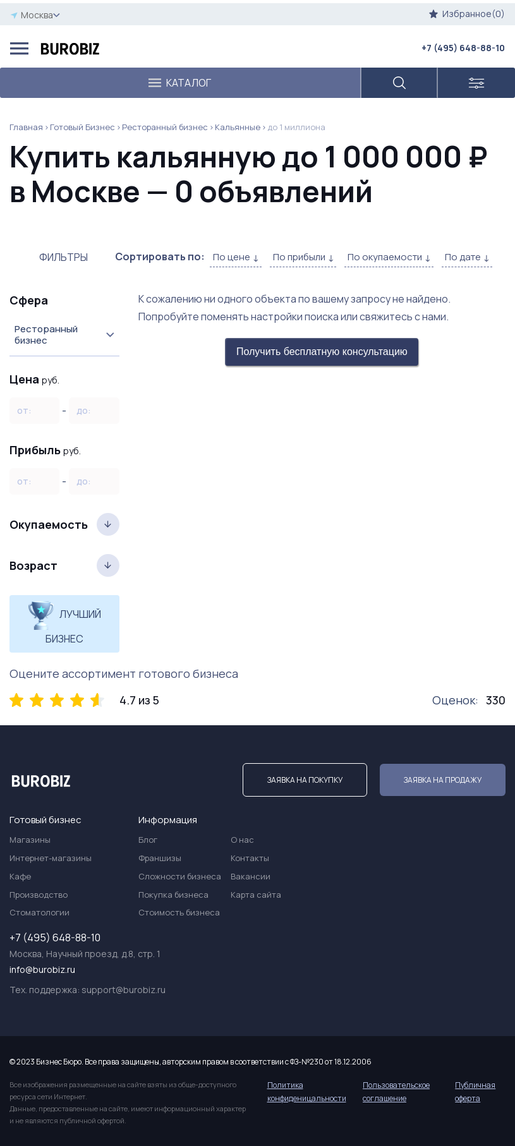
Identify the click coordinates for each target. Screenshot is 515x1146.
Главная (26, 127)
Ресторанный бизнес (165, 127)
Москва (35, 15)
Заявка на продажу (443, 780)
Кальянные (237, 127)
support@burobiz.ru (124, 990)
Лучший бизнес (64, 623)
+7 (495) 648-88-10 (463, 48)
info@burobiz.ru (42, 969)
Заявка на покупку (304, 780)
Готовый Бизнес (82, 127)
